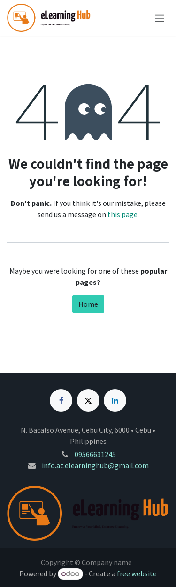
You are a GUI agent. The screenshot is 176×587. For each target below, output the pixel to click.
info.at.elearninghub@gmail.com (95, 465)
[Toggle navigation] (159, 18)
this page (122, 214)
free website (137, 573)
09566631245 (95, 454)
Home (88, 304)
